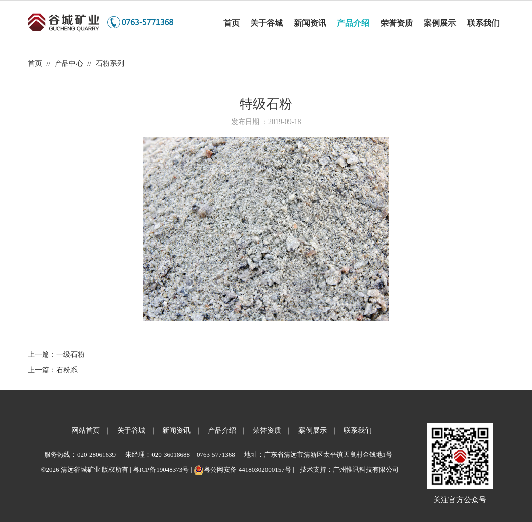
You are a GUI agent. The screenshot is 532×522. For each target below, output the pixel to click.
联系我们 (358, 430)
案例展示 (312, 430)
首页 (35, 63)
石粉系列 (110, 63)
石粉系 (67, 370)
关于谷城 (131, 430)
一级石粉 (70, 354)
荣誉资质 (267, 430)
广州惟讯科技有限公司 (366, 469)
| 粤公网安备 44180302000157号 (240, 469)
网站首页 (85, 430)
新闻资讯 (176, 430)
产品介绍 (222, 430)
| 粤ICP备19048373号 (158, 469)
